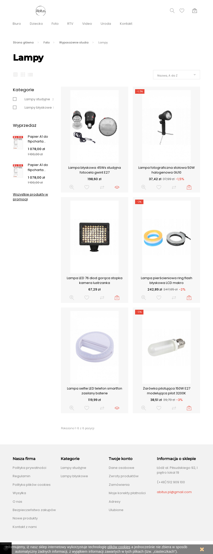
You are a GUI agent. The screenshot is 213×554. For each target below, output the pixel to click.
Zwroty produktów (124, 476)
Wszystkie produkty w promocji (30, 197)
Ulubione (116, 510)
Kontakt (126, 23)
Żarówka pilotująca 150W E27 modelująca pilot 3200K (166, 391)
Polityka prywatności (29, 467)
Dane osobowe (121, 467)
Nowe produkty (25, 518)
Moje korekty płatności (127, 493)
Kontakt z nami (25, 526)
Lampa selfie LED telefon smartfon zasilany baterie (94, 391)
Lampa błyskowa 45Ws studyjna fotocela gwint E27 (94, 170)
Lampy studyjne (37, 99)
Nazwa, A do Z (167, 76)
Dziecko (36, 23)
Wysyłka (19, 493)
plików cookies (119, 547)
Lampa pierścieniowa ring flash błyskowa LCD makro (166, 280)
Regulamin (21, 476)
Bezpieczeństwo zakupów (34, 510)
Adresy (114, 501)
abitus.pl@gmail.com (174, 492)
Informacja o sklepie (176, 458)
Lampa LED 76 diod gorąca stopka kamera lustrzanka (94, 280)
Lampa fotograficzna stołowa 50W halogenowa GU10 (166, 170)
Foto (55, 23)
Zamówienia (119, 484)
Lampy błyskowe (38, 107)
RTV (70, 23)
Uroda (106, 23)
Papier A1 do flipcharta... (38, 139)
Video (87, 23)
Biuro (17, 23)
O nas (17, 501)
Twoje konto (121, 458)
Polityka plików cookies (32, 484)
